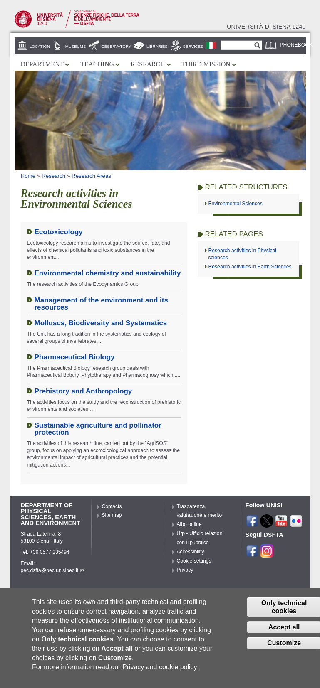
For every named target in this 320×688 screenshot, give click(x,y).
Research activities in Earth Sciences (250, 267)
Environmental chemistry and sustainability (108, 273)
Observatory (116, 46)
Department (42, 64)
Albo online (189, 524)
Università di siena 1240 (266, 26)
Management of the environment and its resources (101, 303)
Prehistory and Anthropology (83, 391)
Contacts (112, 506)
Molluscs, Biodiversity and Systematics (101, 323)
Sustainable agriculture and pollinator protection (98, 428)
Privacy (185, 570)
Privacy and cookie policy (159, 670)
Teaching (97, 64)
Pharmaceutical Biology (75, 357)
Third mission (206, 64)
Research (148, 64)
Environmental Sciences (235, 203)
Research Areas (91, 176)
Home (28, 176)
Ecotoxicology (59, 232)
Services (193, 46)
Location (40, 46)
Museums (75, 46)
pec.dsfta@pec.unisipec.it (53, 570)
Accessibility (190, 552)
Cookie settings (194, 561)
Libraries (157, 46)
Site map (112, 515)
